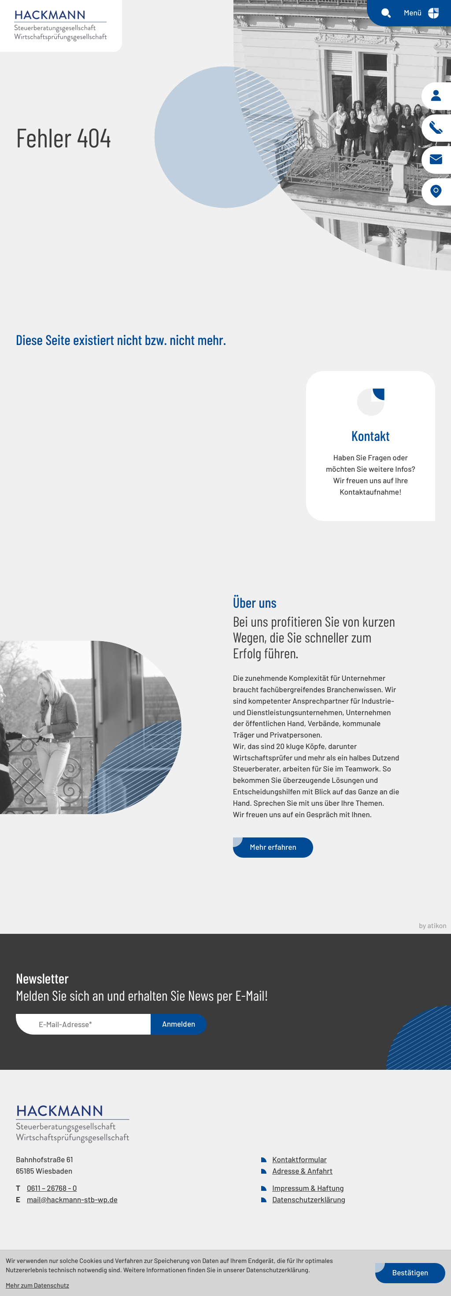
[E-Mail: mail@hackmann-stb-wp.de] (436, 161)
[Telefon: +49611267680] (52, 1191)
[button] (436, 97)
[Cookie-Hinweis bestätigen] (410, 1273)
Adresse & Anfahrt (302, 1174)
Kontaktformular (299, 1162)
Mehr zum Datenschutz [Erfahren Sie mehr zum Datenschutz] (37, 1285)
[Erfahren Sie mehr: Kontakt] (371, 449)
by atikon (433, 929)
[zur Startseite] (61, 26)
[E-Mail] (83, 1027)
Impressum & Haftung (308, 1191)
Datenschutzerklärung (308, 1202)
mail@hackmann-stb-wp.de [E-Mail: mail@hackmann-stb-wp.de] (72, 1202)
